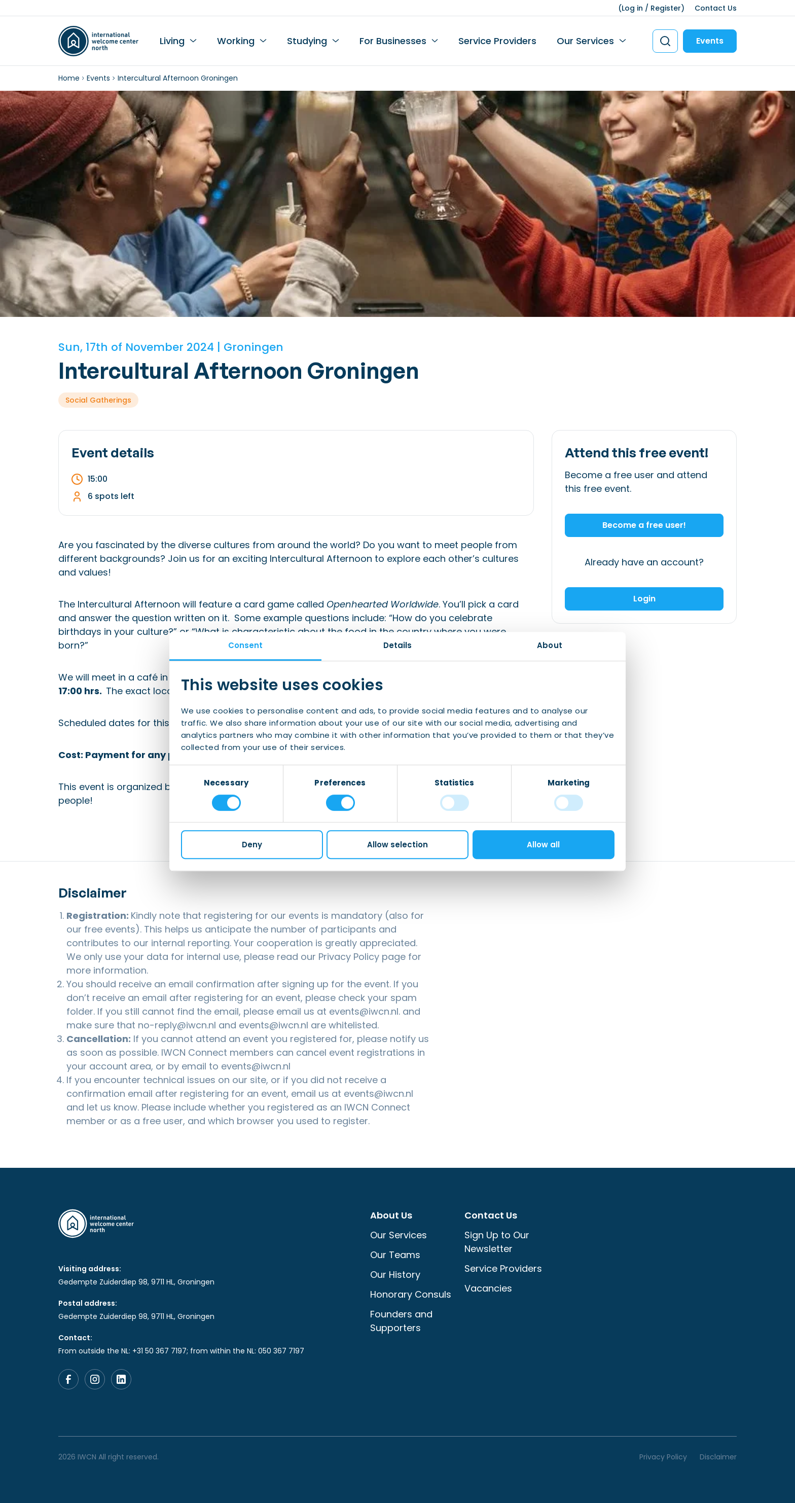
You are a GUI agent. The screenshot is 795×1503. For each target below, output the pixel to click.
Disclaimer (718, 1457)
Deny (252, 844)
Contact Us (716, 8)
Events (710, 41)
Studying (307, 40)
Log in (632, 8)
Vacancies (488, 1288)
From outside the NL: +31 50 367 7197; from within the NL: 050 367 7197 (181, 1351)
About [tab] (549, 645)
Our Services (585, 40)
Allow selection (397, 844)
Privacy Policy (348, 956)
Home (69, 78)
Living (172, 40)
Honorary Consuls (410, 1294)
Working (236, 40)
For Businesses (392, 40)
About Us (391, 1215)
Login (644, 598)
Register (666, 8)
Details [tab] (397, 645)
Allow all (543, 844)
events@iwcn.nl (364, 1011)
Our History (395, 1274)
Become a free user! (644, 525)
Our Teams (395, 1254)
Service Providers (497, 40)
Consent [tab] (245, 645)
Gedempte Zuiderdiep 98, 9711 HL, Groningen (136, 1282)
